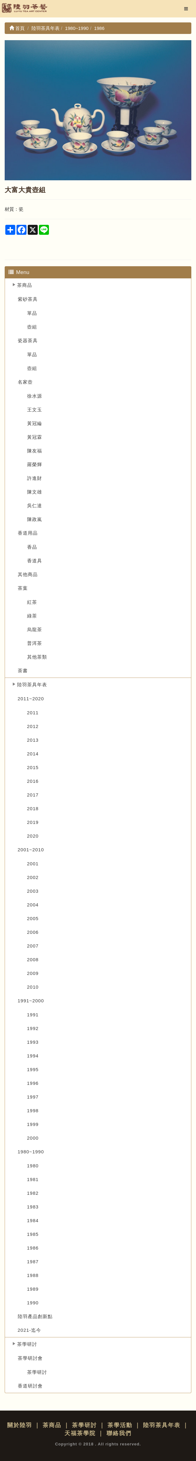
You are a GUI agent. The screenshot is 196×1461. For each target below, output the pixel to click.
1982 (33, 1193)
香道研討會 (30, 1385)
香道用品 (28, 533)
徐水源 (34, 396)
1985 (33, 1234)
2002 (33, 877)
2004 (33, 904)
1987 (33, 1261)
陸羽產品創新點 (35, 1316)
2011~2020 (31, 698)
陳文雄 (34, 491)
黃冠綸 (34, 423)
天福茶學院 (80, 1433)
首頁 (17, 28)
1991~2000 (31, 1000)
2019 (33, 822)
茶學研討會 (30, 1358)
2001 (33, 863)
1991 (33, 1014)
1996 (33, 1083)
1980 (33, 1165)
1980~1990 (31, 1151)
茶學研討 (27, 1344)
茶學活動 (120, 1425)
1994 (33, 1055)
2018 (33, 808)
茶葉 (23, 588)
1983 (33, 1206)
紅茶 (32, 602)
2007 (33, 945)
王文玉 (34, 409)
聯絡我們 (119, 1433)
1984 (33, 1220)
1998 (33, 1110)
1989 (33, 1289)
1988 (33, 1275)
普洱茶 (34, 643)
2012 (33, 726)
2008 (33, 959)
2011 (33, 712)
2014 (33, 753)
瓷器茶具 (28, 340)
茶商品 (24, 285)
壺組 (32, 326)
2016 (33, 781)
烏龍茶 (34, 629)
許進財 (34, 478)
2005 (33, 918)
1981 (33, 1179)
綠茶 (32, 615)
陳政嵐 (34, 519)
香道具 (34, 560)
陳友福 (34, 450)
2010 (33, 987)
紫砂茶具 (28, 299)
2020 (33, 836)
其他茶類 (37, 657)
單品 (32, 313)
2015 (33, 767)
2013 (33, 740)
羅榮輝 (34, 464)
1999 (33, 1124)
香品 (32, 547)
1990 (33, 1302)
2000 (33, 1138)
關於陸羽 (19, 1425)
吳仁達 (34, 505)
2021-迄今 (29, 1330)
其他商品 (28, 574)
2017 (33, 794)
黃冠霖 (34, 437)
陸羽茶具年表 (32, 684)
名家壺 (25, 382)
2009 (33, 973)
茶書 (23, 670)
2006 (33, 932)
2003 (33, 891)
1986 (33, 1248)
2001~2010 (31, 849)
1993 (33, 1042)
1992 (33, 1028)
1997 (33, 1096)
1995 (33, 1069)
